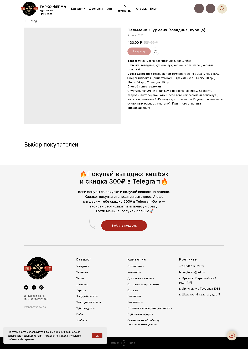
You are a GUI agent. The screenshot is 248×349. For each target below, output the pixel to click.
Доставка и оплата (140, 278)
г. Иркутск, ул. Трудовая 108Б (199, 288)
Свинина (82, 272)
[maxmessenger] (41, 287)
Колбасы (81, 320)
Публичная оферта (140, 314)
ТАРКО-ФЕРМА (53, 7)
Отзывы (132, 290)
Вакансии (134, 296)
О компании (135, 266)
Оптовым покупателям (143, 284)
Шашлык (82, 284)
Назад (32, 21)
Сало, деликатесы (88, 302)
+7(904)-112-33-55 (191, 266)
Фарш (80, 278)
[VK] (34, 287)
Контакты (134, 272)
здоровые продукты (46, 12)
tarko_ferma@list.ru (192, 272)
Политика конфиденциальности (149, 308)
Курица (81, 290)
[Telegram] (26, 287)
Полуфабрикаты (87, 296)
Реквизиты (135, 302)
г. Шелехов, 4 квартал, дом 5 (199, 294)
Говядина (82, 266)
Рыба (79, 314)
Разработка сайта (35, 306)
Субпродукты (85, 308)
